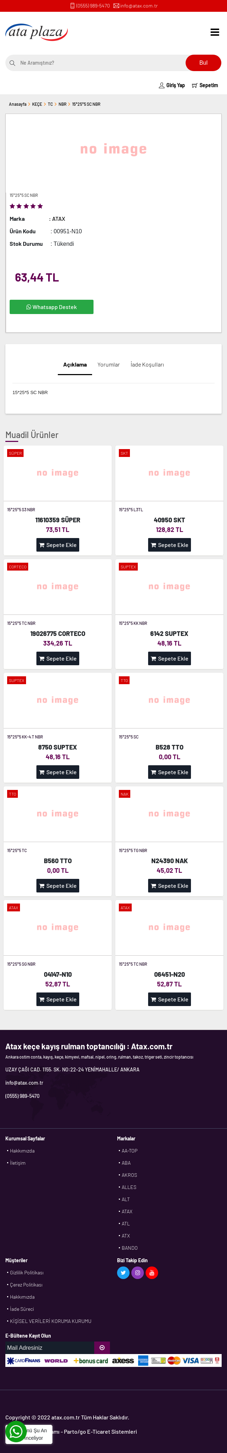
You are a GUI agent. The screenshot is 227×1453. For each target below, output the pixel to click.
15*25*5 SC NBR (86, 103)
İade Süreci (22, 1309)
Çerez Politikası (26, 1285)
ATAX (127, 1211)
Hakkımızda (22, 1151)
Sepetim (205, 85)
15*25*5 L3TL (131, 509)
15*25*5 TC (17, 850)
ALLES (129, 1187)
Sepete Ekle (58, 544)
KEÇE (37, 103)
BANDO (130, 1248)
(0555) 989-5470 (93, 6)
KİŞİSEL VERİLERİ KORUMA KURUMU (50, 1321)
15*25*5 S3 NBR (21, 509)
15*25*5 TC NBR (21, 623)
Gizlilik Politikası (27, 1272)
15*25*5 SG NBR (21, 963)
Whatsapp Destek (51, 306)
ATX (126, 1236)
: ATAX (57, 218)
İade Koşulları (147, 364)
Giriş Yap (172, 85)
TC (50, 103)
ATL (126, 1223)
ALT (126, 1199)
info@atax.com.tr (139, 6)
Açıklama (75, 364)
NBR (62, 103)
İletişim (18, 1163)
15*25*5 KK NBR (133, 623)
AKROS (129, 1175)
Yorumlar (108, 364)
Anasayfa (17, 103)
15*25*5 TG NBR (133, 850)
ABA (126, 1163)
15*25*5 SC (128, 736)
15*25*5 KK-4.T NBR (25, 736)
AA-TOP (129, 1151)
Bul (203, 63)
